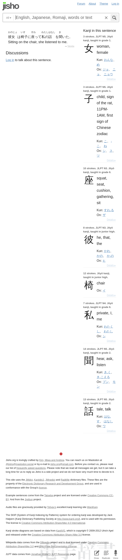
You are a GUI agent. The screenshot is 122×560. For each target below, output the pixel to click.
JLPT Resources (60, 554)
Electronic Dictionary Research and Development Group (52, 483)
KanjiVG (60, 530)
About (92, 3)
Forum (81, 3)
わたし (108, 331)
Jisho (10, 6)
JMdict (29, 479)
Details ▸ (111, 79)
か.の (110, 256)
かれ (107, 251)
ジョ (106, 69)
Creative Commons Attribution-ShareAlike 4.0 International (53, 522)
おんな (108, 60)
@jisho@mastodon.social (20, 464)
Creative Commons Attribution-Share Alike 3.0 (57, 534)
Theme (104, 3)
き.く (107, 372)
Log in (115, 3)
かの (100, 256)
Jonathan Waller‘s (41, 554)
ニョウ (108, 74)
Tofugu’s (51, 507)
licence (43, 487)
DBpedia (45, 542)
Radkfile (65, 479)
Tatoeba (70, 46)
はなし (108, 421)
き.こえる (103, 377)
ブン (106, 382)
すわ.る (109, 210)
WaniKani (92, 507)
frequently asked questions (31, 468)
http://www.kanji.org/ (68, 518)
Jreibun (29, 499)
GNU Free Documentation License (58, 546)
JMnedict (50, 479)
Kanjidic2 (39, 479)
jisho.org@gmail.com (62, 464)
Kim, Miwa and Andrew (51, 460)
